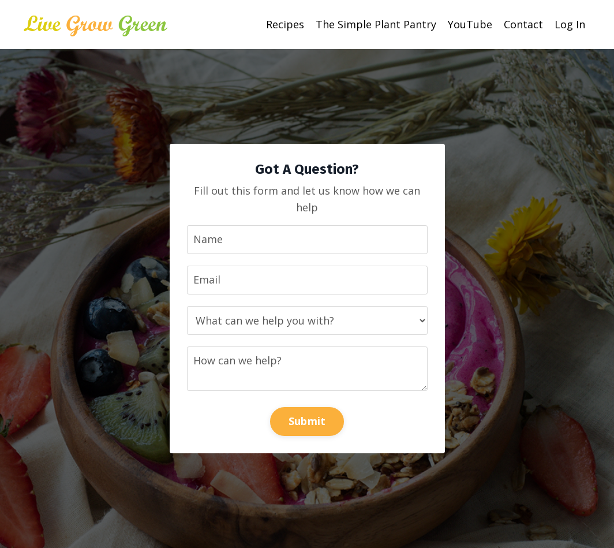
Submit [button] (307, 421)
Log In (570, 24)
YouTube (470, 24)
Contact (523, 24)
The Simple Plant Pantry (376, 24)
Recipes (285, 24)
